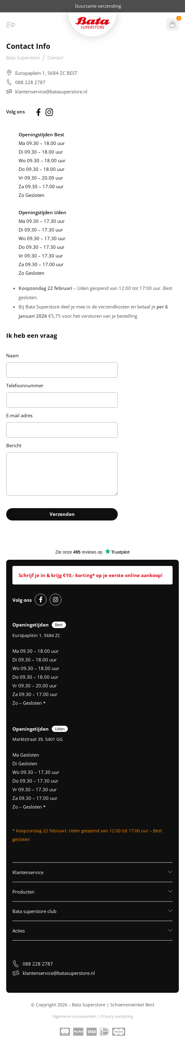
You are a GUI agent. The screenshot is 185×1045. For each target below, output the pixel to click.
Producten (23, 892)
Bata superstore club (34, 911)
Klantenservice (27, 872)
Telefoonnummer (24, 385)
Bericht (13, 445)
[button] (92, 872)
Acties (18, 931)
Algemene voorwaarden (74, 1016)
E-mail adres (19, 415)
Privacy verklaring (116, 1016)
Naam (12, 355)
